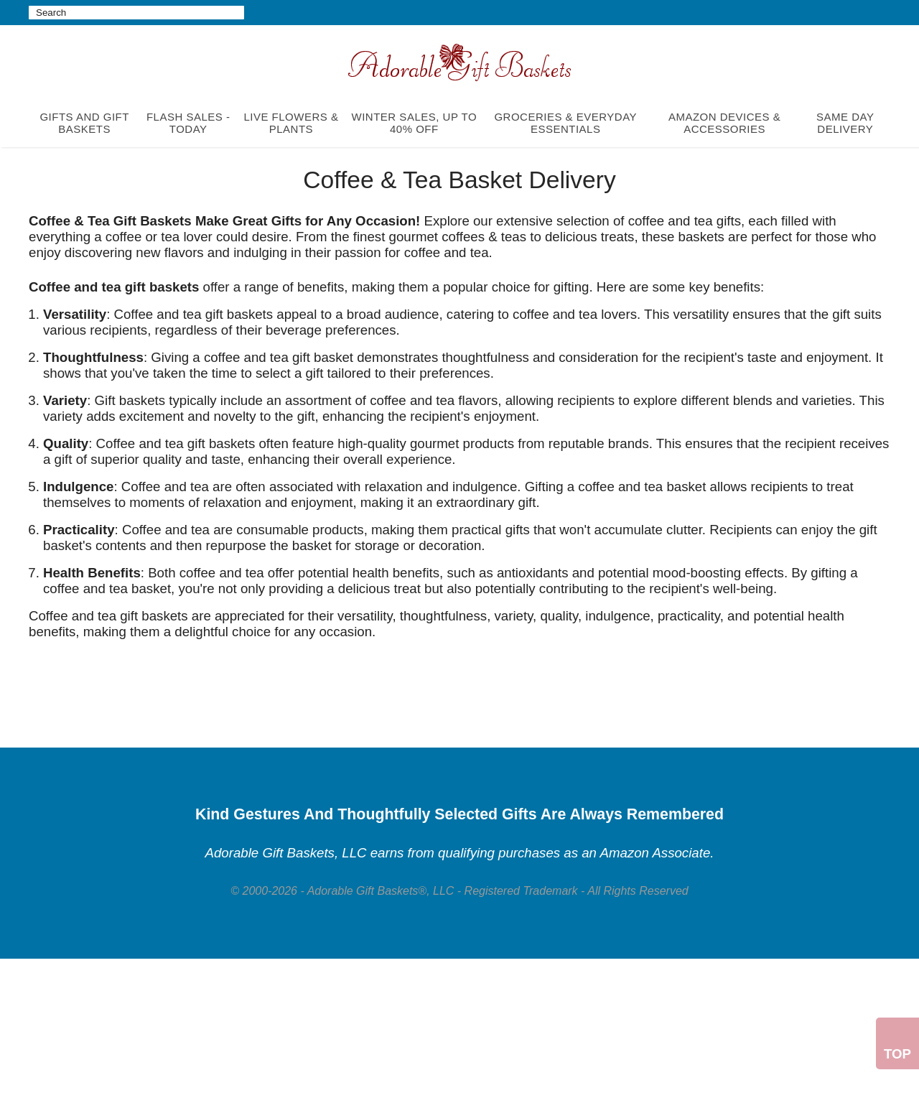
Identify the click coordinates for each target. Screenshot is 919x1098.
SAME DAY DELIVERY (845, 123)
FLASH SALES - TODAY (188, 123)
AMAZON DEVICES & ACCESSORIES (724, 123)
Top (897, 1053)
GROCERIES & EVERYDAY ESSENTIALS (565, 123)
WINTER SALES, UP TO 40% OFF (414, 123)
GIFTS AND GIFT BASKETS (84, 123)
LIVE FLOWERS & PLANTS (290, 123)
